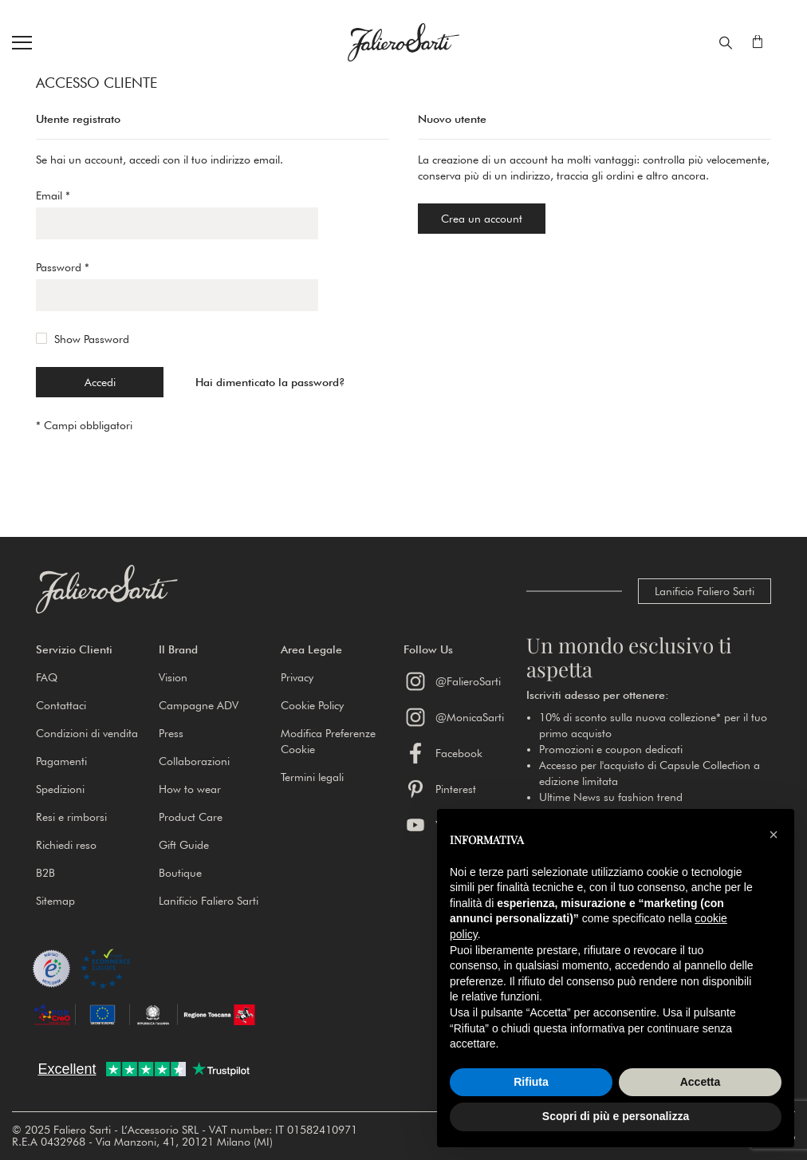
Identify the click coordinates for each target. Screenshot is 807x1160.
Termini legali (312, 777)
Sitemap (55, 900)
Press (171, 733)
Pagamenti (61, 761)
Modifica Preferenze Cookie (328, 741)
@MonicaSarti (454, 717)
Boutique (180, 872)
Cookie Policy (312, 705)
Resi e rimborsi (71, 817)
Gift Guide (184, 844)
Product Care (190, 817)
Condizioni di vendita (87, 733)
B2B (45, 872)
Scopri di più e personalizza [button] (615, 1116)
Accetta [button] (700, 1081)
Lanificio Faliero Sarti (704, 591)
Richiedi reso (66, 844)
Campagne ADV (198, 705)
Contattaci (61, 705)
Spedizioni (60, 789)
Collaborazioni (194, 761)
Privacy (297, 677)
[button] (97, 649)
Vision (173, 677)
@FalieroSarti (452, 681)
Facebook (443, 753)
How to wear (190, 789)
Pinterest (440, 789)
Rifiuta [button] (531, 1081)
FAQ (46, 677)
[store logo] (403, 42)
